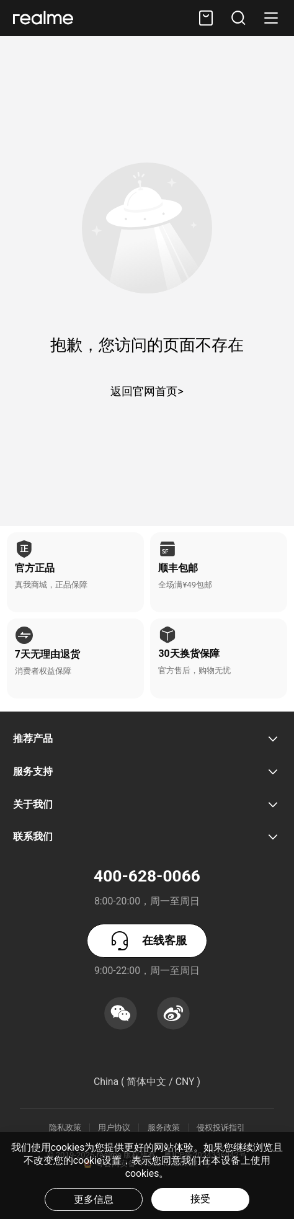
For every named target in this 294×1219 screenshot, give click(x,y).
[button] (239, 18)
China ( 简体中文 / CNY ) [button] (147, 1081)
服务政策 (164, 1127)
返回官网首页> (147, 391)
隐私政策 (65, 1127)
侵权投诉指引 (221, 1127)
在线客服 (146, 941)
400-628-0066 (147, 876)
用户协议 (114, 1127)
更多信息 (94, 1199)
